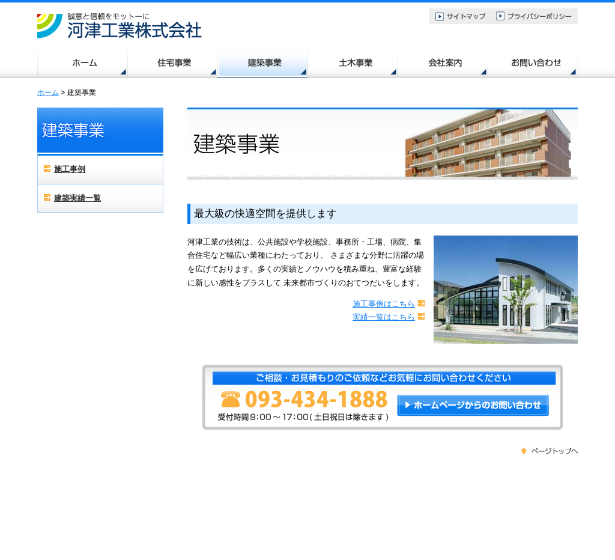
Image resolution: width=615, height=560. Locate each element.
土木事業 (353, 62)
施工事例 (69, 169)
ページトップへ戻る (549, 452)
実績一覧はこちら (384, 316)
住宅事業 (172, 62)
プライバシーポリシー (535, 16)
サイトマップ (460, 16)
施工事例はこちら (384, 303)
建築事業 (262, 62)
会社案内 (443, 62)
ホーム (82, 62)
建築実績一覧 (77, 197)
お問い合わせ (533, 62)
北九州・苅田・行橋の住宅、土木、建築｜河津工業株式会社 (121, 25)
